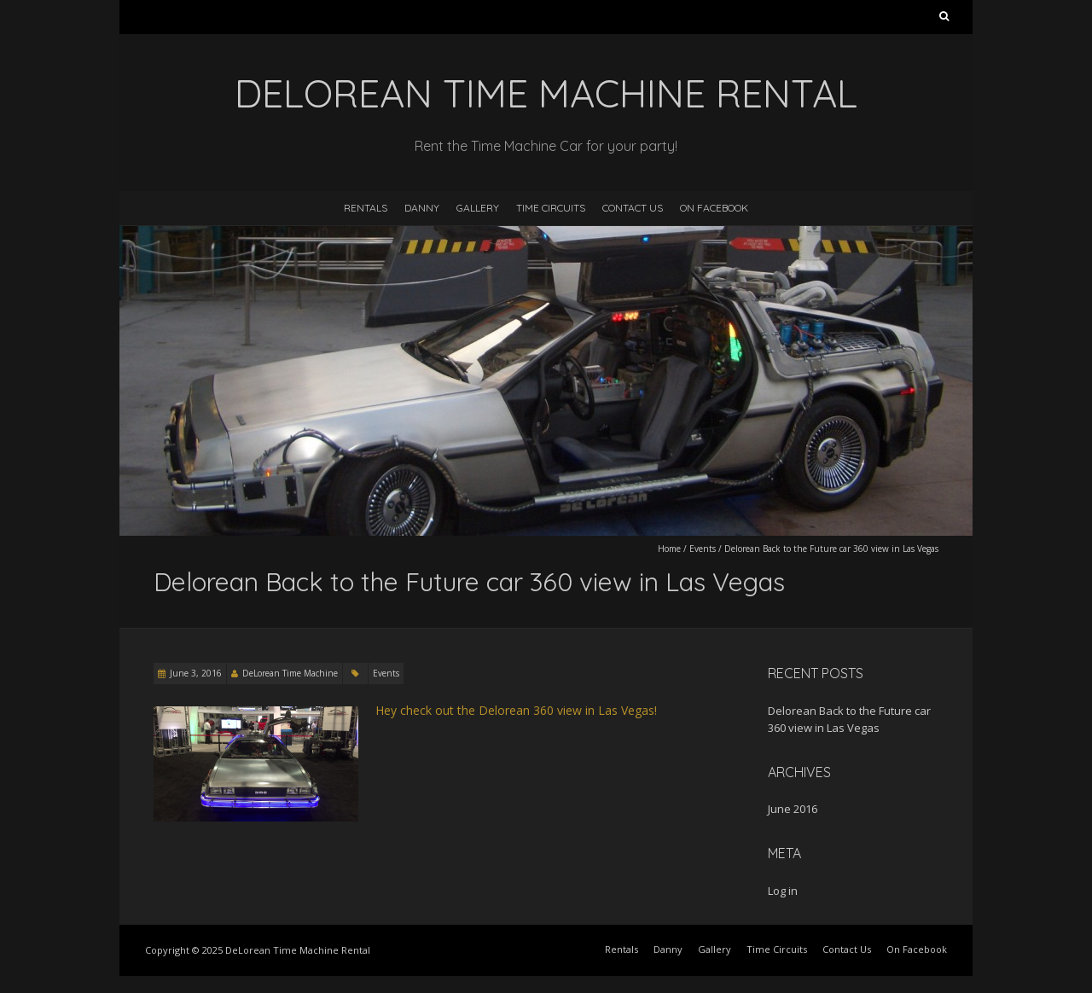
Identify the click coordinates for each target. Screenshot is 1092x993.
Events (702, 549)
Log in (783, 890)
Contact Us (632, 207)
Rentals (365, 207)
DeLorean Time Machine (290, 673)
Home (669, 549)
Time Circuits (550, 207)
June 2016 (792, 808)
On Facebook (714, 207)
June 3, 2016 (196, 673)
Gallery (477, 207)
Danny (421, 207)
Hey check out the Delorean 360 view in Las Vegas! (516, 710)
